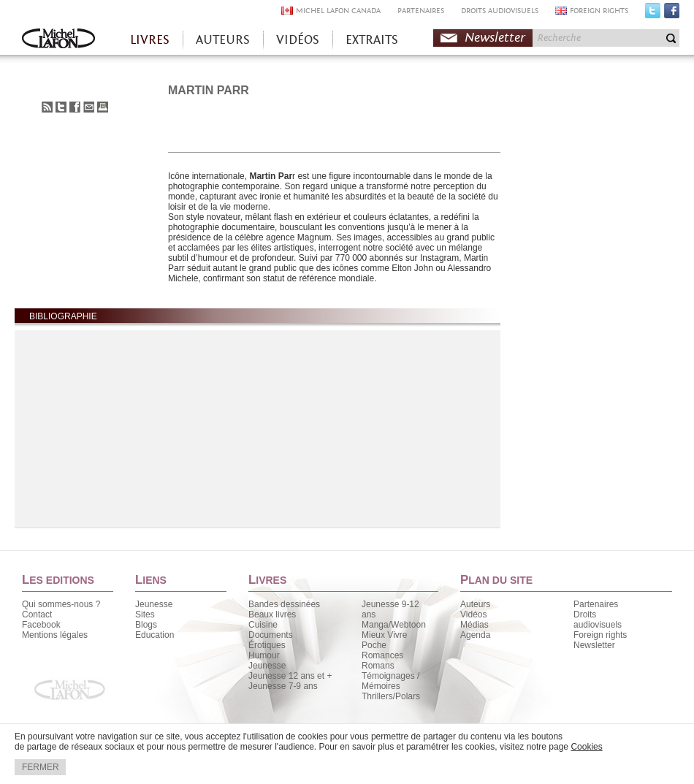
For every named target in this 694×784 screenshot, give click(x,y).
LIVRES (149, 39)
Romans (378, 666)
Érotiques (267, 645)
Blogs (146, 625)
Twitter (652, 14)
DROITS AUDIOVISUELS (499, 10)
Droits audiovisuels (597, 619)
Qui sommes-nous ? (61, 604)
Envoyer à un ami (88, 107)
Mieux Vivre (384, 635)
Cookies (586, 747)
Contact (37, 614)
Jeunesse (153, 604)
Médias (474, 625)
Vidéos (473, 614)
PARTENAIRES (420, 10)
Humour (264, 655)
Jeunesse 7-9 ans (283, 686)
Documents (270, 635)
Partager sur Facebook (74, 107)
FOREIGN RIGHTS (599, 10)
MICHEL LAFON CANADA (338, 10)
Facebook (671, 14)
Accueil (58, 39)
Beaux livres (272, 614)
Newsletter (495, 37)
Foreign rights (600, 635)
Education (154, 635)
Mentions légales (55, 635)
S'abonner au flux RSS (47, 107)
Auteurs (475, 604)
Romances (382, 655)
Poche (374, 645)
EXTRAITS (372, 39)
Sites (145, 614)
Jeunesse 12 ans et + (290, 676)
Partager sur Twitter (61, 107)
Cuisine (263, 625)
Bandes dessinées (284, 604)
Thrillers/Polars (391, 696)
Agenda (475, 635)
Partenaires (595, 604)
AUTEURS (223, 39)
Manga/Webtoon (394, 625)
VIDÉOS (297, 39)
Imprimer (102, 107)
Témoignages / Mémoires (390, 681)
